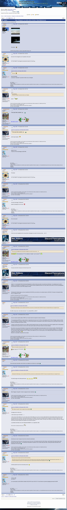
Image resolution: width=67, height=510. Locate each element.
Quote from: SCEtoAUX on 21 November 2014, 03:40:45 (19, 305)
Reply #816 (15, 314)
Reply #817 (15, 341)
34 (10, 18)
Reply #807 (15, 169)
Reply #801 (15, 53)
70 (14, 18)
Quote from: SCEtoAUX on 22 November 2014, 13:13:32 (19, 407)
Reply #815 (15, 302)
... (5, 18)
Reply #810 (15, 215)
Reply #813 (15, 264)
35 (12, 18)
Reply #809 (15, 199)
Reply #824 (15, 474)
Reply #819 (15, 367)
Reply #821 (15, 404)
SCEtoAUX (5, 88)
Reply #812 (15, 246)
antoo (4, 53)
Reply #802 (15, 67)
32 (7, 18)
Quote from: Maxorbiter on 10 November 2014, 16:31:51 (19, 249)
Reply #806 (15, 147)
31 (6, 18)
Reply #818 (15, 360)
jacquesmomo (6, 109)
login (11, 9)
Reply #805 (15, 126)
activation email (10, 10)
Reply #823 (15, 452)
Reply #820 (15, 388)
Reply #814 (15, 280)
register (14, 9)
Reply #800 (15, 24)
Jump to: (53, 498)
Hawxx (4, 24)
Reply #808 (15, 184)
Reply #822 (15, 435)
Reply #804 (15, 109)
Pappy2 (5, 67)
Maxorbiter (5, 229)
